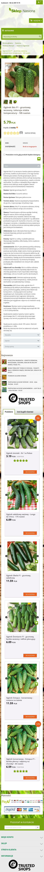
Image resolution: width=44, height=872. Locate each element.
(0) (21, 132)
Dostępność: (10, 146)
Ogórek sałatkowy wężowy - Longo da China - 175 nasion (20, 515)
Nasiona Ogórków (23, 46)
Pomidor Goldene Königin (17, 376)
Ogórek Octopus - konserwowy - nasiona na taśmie (19, 699)
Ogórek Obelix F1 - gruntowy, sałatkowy (18, 576)
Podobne (9, 411)
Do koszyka (30, 472)
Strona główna (8, 43)
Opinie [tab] (22, 340)
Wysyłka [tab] (22, 334)
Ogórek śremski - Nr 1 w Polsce (19, 453)
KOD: (7, 143)
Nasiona (18, 43)
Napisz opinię (30, 133)
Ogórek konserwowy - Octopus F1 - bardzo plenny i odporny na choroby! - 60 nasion (21, 761)
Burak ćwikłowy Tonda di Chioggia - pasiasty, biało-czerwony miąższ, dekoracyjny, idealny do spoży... (24, 370)
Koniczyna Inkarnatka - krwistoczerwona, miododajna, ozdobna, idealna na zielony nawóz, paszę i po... (22, 362)
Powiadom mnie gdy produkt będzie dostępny (22, 155)
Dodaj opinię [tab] (22, 346)
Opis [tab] (22, 165)
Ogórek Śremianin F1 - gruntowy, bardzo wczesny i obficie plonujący (20, 637)
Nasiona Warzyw (8, 46)
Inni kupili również (25, 411)
